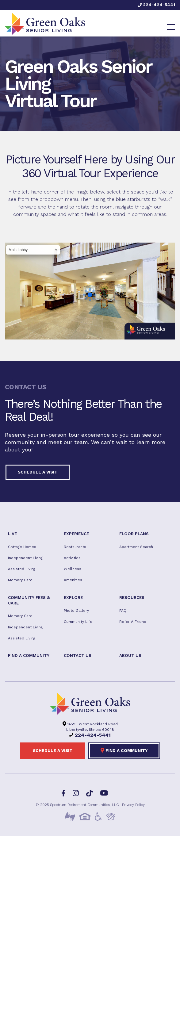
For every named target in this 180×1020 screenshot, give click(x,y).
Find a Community (124, 750)
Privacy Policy (133, 805)
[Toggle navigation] (171, 27)
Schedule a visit (37, 472)
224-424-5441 (156, 4)
